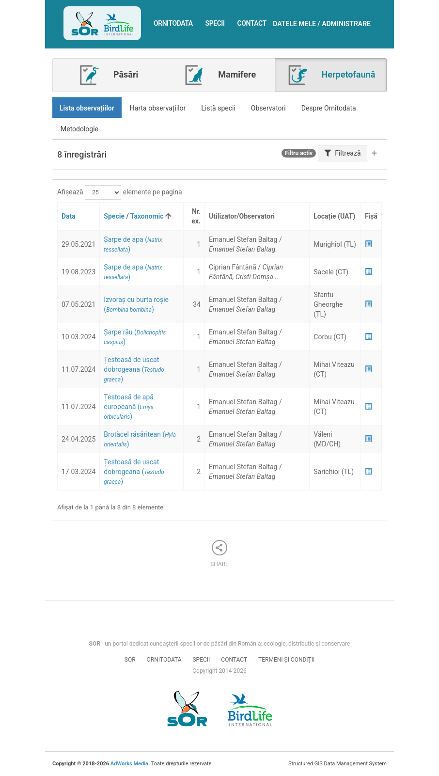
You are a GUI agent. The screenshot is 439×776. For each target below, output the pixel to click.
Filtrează (342, 153)
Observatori (268, 108)
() (134, 369)
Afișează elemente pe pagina (119, 192)
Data (69, 216)
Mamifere (219, 75)
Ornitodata (173, 23)
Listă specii (218, 108)
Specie (114, 216)
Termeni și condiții (286, 659)
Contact (252, 23)
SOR (130, 659)
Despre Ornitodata (328, 108)
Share (219, 554)
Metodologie (79, 129)
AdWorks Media (129, 763)
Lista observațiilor (87, 108)
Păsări (108, 75)
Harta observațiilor (158, 108)
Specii (215, 23)
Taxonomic (147, 216)
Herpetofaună (330, 75)
